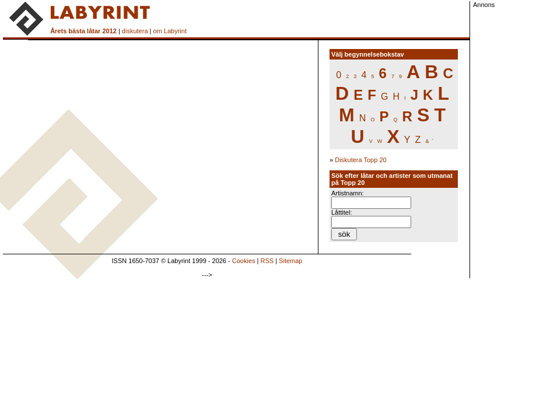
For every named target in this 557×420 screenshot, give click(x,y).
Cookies (243, 260)
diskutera (135, 30)
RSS (267, 260)
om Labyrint (169, 30)
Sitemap (290, 260)
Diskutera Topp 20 (360, 159)
